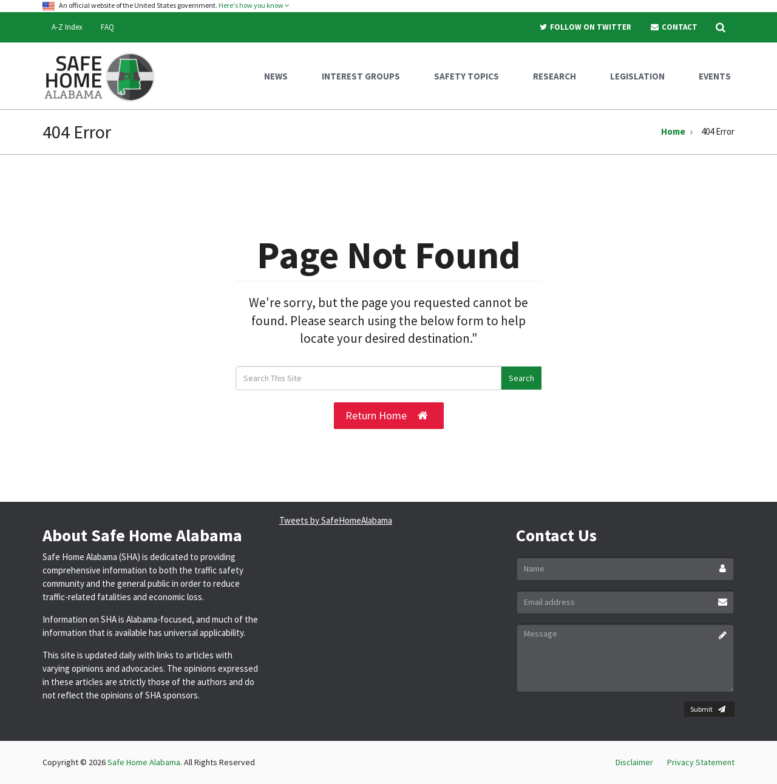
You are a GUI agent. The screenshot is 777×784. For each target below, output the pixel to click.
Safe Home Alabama (143, 762)
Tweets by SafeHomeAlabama (335, 520)
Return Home (386, 415)
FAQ (107, 27)
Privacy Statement (701, 762)
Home (673, 131)
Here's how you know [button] (254, 5)
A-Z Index (67, 27)
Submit (707, 709)
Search (521, 378)
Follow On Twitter (585, 27)
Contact (673, 27)
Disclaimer (634, 762)
